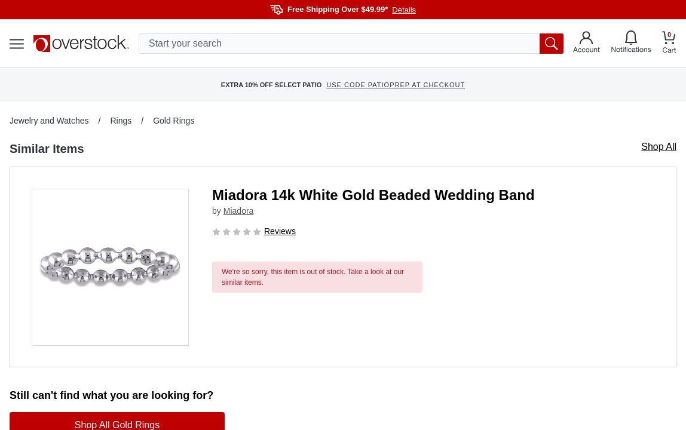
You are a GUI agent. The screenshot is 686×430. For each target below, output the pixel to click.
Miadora (238, 211)
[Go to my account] (586, 43)
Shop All (658, 147)
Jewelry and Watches (49, 120)
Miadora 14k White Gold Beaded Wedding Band (373, 195)
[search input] (351, 43)
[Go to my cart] (669, 44)
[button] (110, 267)
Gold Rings (173, 120)
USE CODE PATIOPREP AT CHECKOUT (395, 84)
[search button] (552, 43)
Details (404, 9)
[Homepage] (81, 43)
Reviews (280, 231)
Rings (120, 120)
